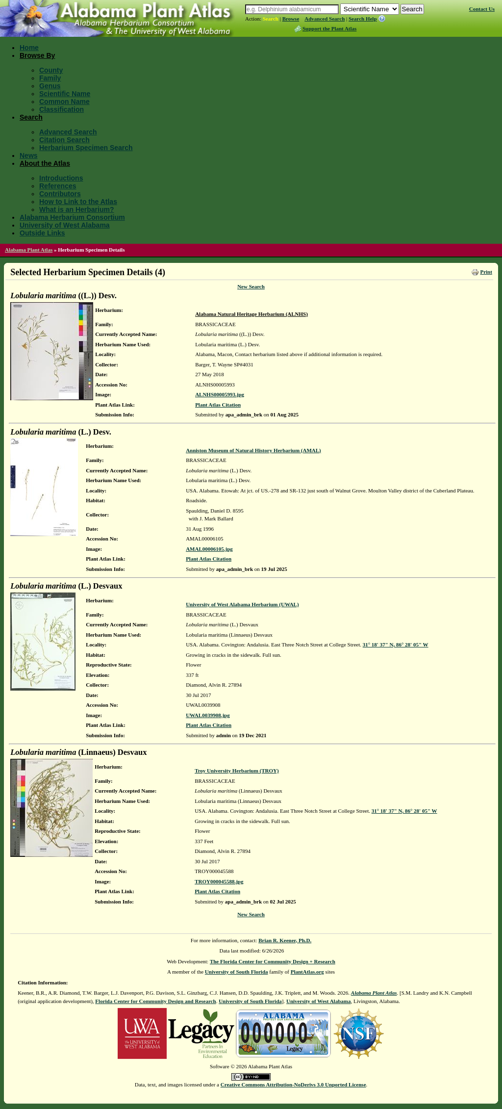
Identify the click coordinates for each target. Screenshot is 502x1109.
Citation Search (64, 140)
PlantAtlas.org (307, 972)
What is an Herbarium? (76, 209)
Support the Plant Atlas (329, 28)
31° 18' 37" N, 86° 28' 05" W (395, 644)
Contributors (60, 194)
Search (270, 19)
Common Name (64, 101)
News (29, 155)
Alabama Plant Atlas (28, 250)
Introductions (61, 178)
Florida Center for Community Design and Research (155, 1001)
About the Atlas (45, 163)
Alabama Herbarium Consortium (72, 217)
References (57, 186)
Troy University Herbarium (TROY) (237, 771)
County (51, 70)
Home (29, 48)
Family (50, 78)
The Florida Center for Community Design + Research (272, 961)
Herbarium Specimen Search (86, 148)
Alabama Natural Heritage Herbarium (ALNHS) (251, 314)
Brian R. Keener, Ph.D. (284, 940)
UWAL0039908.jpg (208, 715)
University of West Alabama (65, 225)
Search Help (363, 19)
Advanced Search (324, 19)
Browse (291, 19)
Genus (50, 86)
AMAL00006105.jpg (209, 549)
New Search (251, 286)
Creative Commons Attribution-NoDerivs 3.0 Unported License (293, 1084)
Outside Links (42, 233)
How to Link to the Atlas (78, 202)
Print (486, 272)
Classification (61, 109)
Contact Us (482, 9)
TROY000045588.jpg (219, 881)
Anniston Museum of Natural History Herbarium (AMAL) (253, 450)
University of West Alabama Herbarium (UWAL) (242, 604)
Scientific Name (64, 94)
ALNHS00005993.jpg (219, 394)
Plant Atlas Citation (218, 405)
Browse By (37, 55)
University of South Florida (236, 972)
